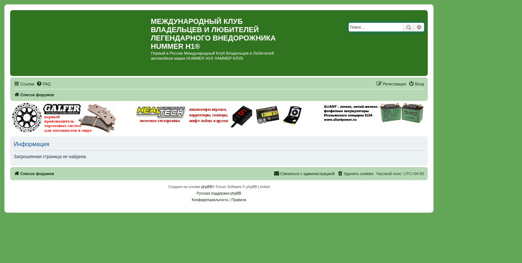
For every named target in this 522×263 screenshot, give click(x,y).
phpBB (206, 187)
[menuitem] (43, 84)
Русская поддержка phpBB (218, 193)
